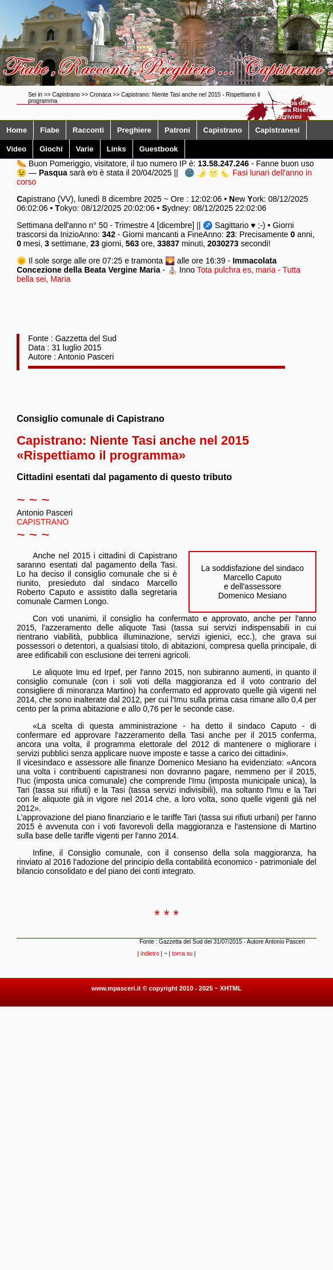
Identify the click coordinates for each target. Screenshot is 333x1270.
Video (16, 149)
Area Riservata (299, 109)
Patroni (177, 130)
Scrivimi (289, 116)
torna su (182, 953)
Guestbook (158, 149)
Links (116, 149)
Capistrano (222, 130)
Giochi (50, 149)
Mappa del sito (298, 102)
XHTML (231, 988)
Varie (85, 149)
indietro (150, 953)
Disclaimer (293, 96)
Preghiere (134, 130)
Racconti (88, 130)
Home (16, 130)
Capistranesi (277, 130)
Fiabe (49, 130)
